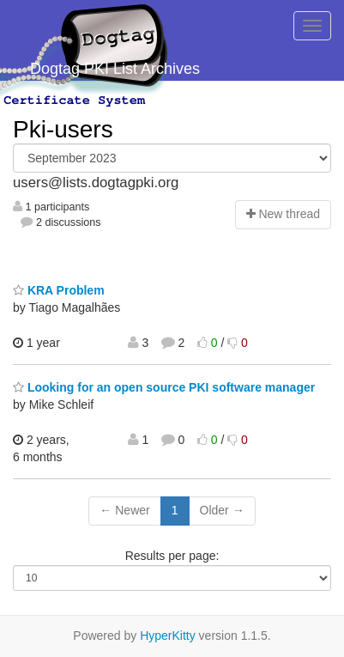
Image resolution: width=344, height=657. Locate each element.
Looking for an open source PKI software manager (164, 387)
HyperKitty (168, 635)
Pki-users (63, 129)
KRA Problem (59, 290)
